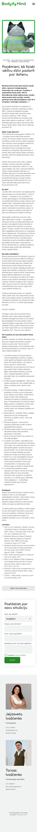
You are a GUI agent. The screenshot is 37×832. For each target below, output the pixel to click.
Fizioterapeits (11, 723)
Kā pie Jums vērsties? (12, 624)
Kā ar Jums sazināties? (13, 634)
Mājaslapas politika (22, 814)
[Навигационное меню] (33, 4)
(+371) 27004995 (10, 727)
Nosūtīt (12, 660)
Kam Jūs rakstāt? (11, 614)
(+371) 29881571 (10, 784)
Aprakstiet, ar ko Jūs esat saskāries (17, 643)
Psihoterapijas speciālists (15, 779)
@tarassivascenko (10, 789)
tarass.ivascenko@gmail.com (13, 786)
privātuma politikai (20, 655)
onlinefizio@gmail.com (12, 730)
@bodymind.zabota (11, 733)
